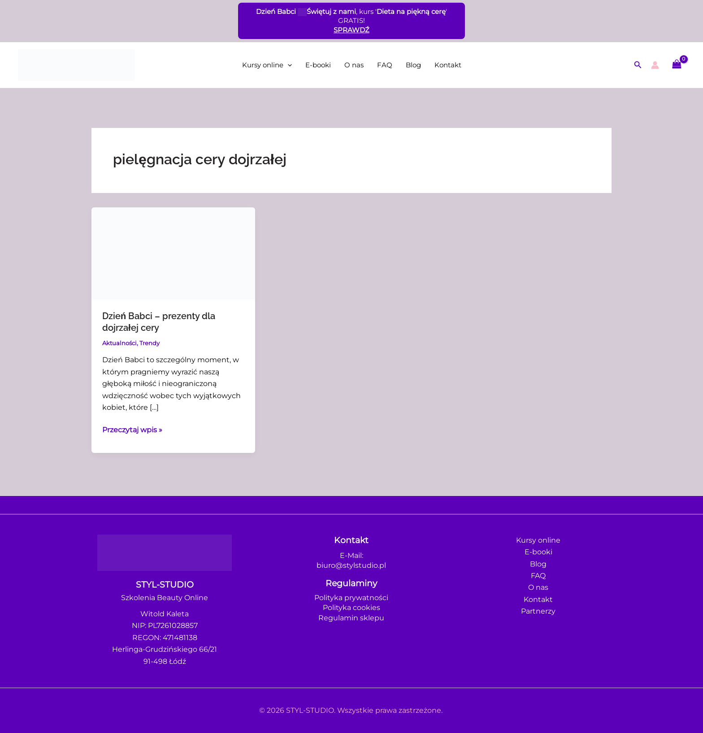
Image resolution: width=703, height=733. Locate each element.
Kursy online (267, 65)
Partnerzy (538, 611)
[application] (287, 65)
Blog (413, 65)
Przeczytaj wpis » (132, 429)
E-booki (318, 65)
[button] (638, 65)
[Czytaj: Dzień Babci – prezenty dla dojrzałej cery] (173, 252)
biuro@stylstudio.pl (351, 565)
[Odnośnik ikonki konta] (655, 65)
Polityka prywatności (351, 597)
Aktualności (119, 343)
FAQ (384, 65)
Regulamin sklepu (351, 618)
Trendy (149, 343)
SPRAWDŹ (351, 30)
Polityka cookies (351, 607)
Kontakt (447, 65)
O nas (354, 65)
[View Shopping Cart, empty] (676, 65)
